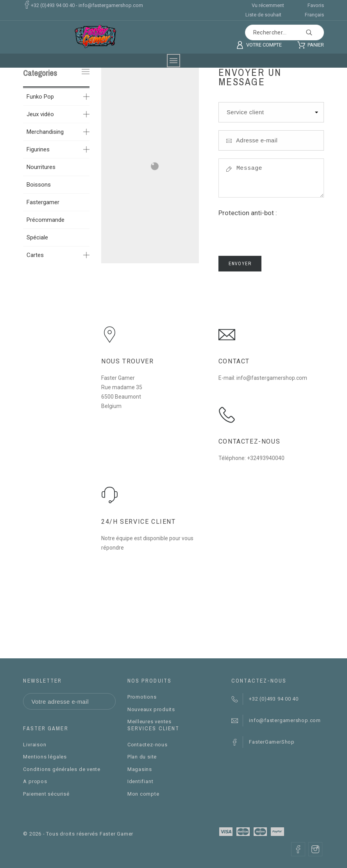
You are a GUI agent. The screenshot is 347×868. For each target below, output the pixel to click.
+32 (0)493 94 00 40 (53, 5)
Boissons (39, 184)
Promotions (142, 697)
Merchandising (45, 131)
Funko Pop (40, 96)
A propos (35, 781)
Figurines (38, 149)
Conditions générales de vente (61, 769)
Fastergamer (43, 202)
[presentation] (277, 232)
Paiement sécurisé (46, 794)
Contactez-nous (147, 745)
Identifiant (140, 781)
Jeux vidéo (40, 114)
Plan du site (142, 757)
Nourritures (41, 167)
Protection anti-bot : (247, 213)
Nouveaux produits (151, 709)
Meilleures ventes (149, 721)
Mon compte (143, 794)
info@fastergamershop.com (111, 5)
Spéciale (37, 237)
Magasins (139, 769)
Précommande (45, 219)
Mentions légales (44, 757)
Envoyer (240, 264)
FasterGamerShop (272, 742)
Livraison (34, 745)
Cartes (35, 255)
